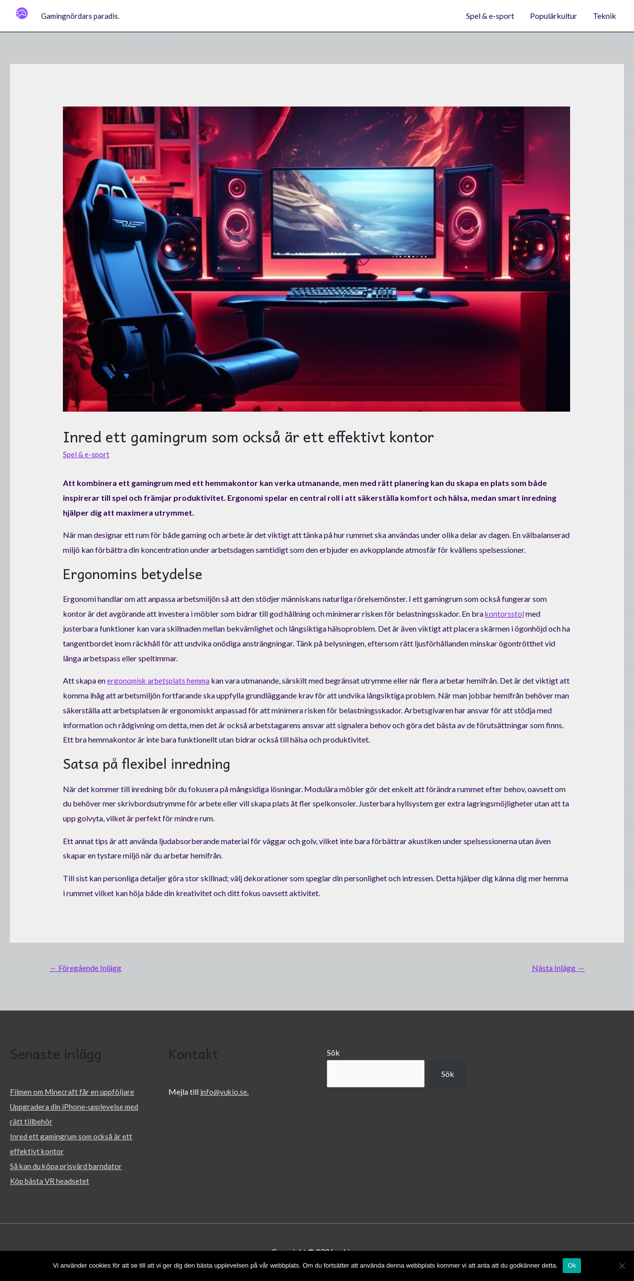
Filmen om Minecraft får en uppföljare (74, 1093)
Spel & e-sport (490, 16)
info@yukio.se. (225, 1093)
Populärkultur (553, 16)
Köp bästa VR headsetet (51, 1181)
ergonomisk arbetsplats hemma (160, 681)
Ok (572, 1265)
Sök (333, 1054)
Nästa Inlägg (555, 968)
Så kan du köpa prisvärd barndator (68, 1166)
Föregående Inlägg (89, 968)
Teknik (604, 16)
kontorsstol (505, 614)
